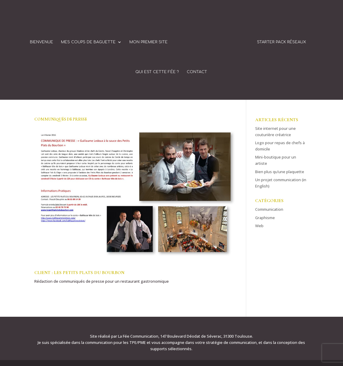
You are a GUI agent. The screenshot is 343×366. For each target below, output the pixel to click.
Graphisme (265, 217)
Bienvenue (41, 42)
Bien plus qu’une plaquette (279, 171)
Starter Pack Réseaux (281, 42)
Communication (269, 209)
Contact (197, 72)
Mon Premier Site (148, 42)
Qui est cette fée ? (157, 72)
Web (259, 225)
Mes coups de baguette (88, 42)
